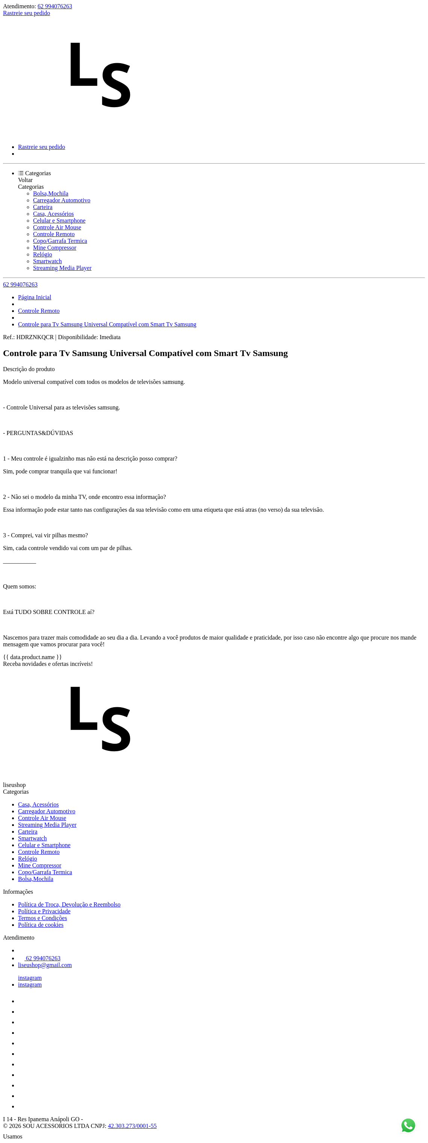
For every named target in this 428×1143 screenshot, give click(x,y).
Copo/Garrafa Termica (60, 241)
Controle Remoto (54, 234)
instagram (30, 978)
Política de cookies (41, 925)
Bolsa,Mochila (50, 193)
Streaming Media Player (62, 268)
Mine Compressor (54, 247)
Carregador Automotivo (61, 200)
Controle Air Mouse (57, 227)
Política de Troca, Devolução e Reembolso (69, 904)
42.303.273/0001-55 (132, 1126)
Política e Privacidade (44, 911)
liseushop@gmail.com (45, 965)
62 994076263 (55, 6)
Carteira (43, 207)
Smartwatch (47, 261)
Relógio (42, 254)
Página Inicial (34, 297)
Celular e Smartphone (59, 220)
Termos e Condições (42, 918)
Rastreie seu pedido (26, 13)
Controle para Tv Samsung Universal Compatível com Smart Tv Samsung (107, 324)
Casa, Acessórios (53, 214)
